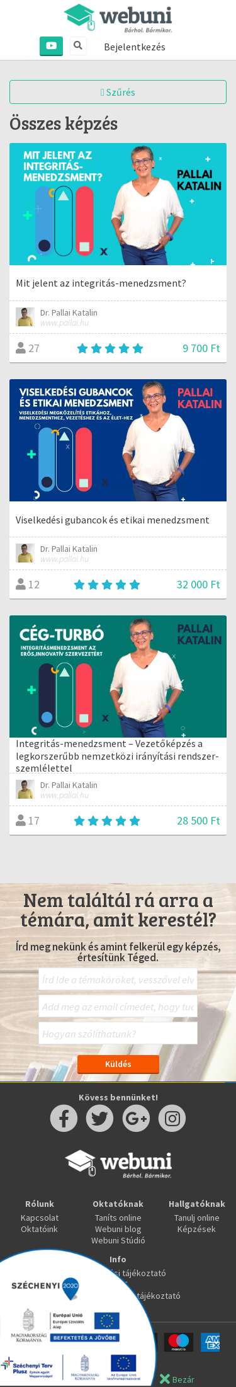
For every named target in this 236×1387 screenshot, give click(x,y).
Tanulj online (197, 1217)
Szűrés (118, 92)
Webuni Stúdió (118, 1240)
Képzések (196, 1229)
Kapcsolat (40, 1217)
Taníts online (118, 1217)
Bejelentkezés (135, 46)
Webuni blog (118, 1229)
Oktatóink (39, 1229)
